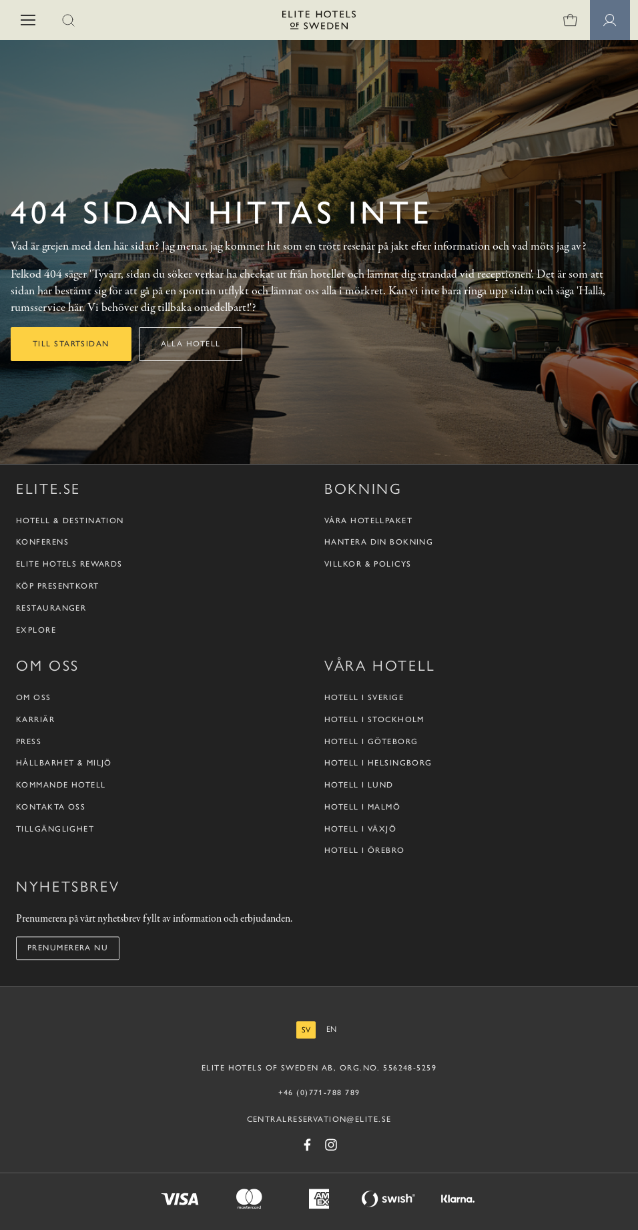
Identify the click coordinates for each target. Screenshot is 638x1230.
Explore (36, 630)
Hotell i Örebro (364, 851)
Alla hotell (191, 343)
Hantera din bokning (378, 542)
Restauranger (51, 608)
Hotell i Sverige (364, 697)
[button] (28, 20)
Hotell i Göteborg (371, 741)
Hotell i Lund (359, 785)
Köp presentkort (57, 586)
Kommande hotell (61, 785)
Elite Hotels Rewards (69, 564)
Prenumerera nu (67, 947)
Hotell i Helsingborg (378, 763)
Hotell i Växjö (360, 829)
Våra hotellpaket (368, 520)
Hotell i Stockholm (374, 719)
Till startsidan (71, 343)
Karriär (35, 719)
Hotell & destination (70, 520)
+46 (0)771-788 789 (319, 1092)
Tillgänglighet (55, 829)
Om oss (33, 697)
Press (28, 741)
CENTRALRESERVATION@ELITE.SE (319, 1119)
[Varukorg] (570, 20)
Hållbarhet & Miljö (64, 763)
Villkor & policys (367, 564)
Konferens (42, 542)
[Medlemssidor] (610, 20)
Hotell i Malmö (362, 807)
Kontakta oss (50, 807)
